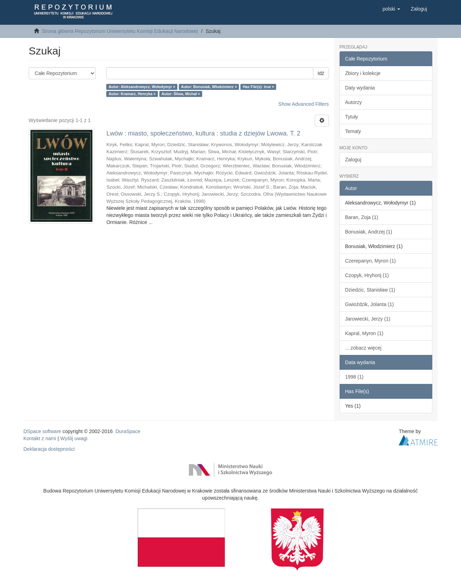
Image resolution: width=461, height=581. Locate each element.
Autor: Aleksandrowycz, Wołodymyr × (142, 87)
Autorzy (353, 102)
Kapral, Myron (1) (364, 333)
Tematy (353, 131)
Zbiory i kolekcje (363, 73)
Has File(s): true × (258, 87)
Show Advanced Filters (303, 104)
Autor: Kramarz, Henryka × (132, 94)
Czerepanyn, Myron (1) (370, 261)
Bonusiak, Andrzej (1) (368, 232)
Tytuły (351, 117)
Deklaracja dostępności (49, 449)
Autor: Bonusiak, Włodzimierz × (209, 87)
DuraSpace (127, 431)
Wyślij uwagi (73, 438)
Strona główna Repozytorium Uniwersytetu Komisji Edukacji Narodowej (120, 31)
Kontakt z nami (39, 438)
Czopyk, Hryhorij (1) (367, 275)
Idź (321, 73)
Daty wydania (360, 88)
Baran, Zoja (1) (361, 217)
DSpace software (42, 431)
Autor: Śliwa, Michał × (180, 94)
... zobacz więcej (363, 348)
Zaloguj (353, 159)
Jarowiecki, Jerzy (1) (368, 319)
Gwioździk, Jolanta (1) (369, 304)
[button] (391, 9)
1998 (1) (354, 377)
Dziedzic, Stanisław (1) (370, 290)
